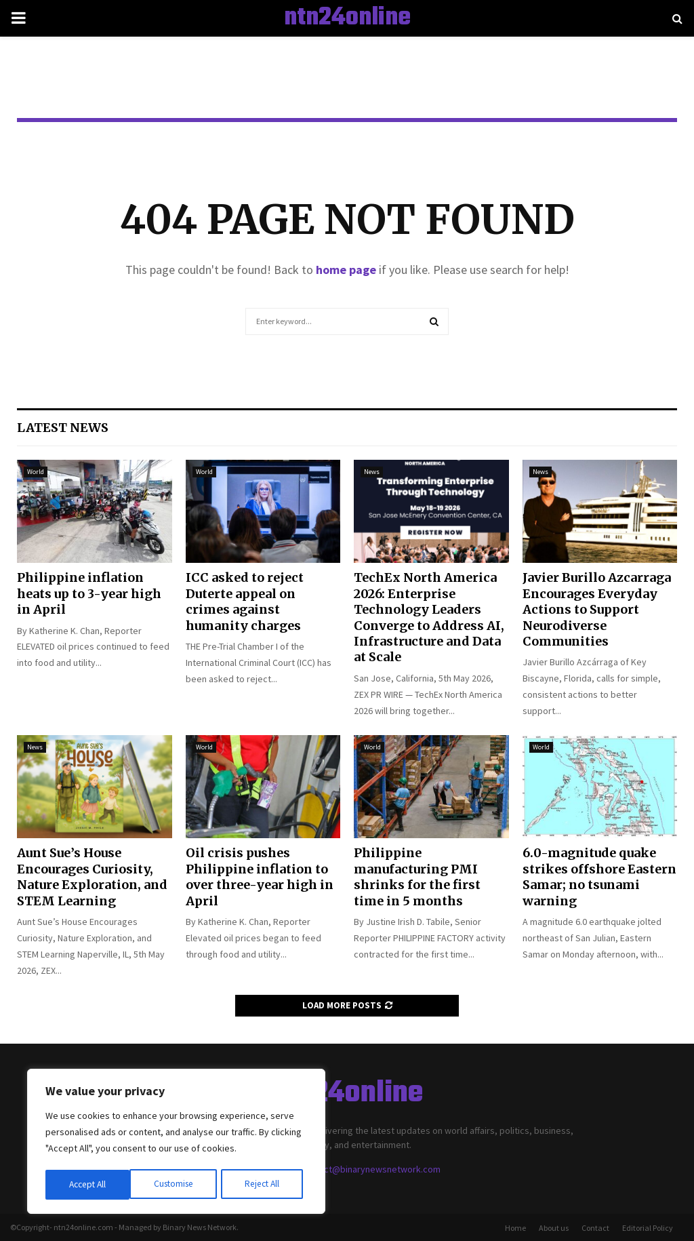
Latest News (62, 427)
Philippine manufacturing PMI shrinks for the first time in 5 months (417, 876)
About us (554, 1228)
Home (515, 1228)
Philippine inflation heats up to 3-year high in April (89, 593)
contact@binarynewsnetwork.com (371, 1169)
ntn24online (347, 18)
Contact (595, 1228)
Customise (88, 1185)
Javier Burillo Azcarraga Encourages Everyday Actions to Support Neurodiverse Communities (597, 609)
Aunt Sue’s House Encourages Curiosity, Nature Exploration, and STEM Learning (92, 876)
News (372, 471)
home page (346, 269)
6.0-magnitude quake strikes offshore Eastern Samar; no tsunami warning (599, 876)
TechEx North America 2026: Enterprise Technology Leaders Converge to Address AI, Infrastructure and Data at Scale (429, 617)
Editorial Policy (647, 1228)
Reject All (178, 1185)
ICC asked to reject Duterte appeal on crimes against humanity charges (245, 601)
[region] (176, 1142)
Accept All (265, 1185)
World (35, 471)
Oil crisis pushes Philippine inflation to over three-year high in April (259, 876)
